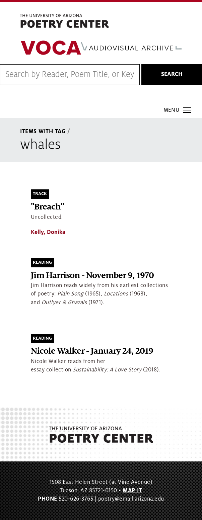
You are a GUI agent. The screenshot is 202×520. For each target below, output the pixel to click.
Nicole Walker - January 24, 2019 (92, 351)
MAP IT (132, 491)
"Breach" (47, 206)
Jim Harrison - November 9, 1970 (92, 275)
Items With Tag (43, 131)
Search (172, 74)
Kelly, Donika (48, 232)
